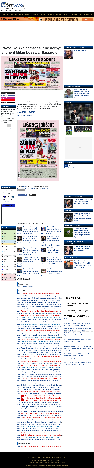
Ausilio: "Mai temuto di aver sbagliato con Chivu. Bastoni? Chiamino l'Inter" (45, 367)
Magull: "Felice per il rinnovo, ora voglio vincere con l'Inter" (39, 380)
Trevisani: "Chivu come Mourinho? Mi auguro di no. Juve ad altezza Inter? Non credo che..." (50, 415)
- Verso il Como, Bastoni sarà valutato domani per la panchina (42, 359)
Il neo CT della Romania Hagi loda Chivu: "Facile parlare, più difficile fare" (44, 378)
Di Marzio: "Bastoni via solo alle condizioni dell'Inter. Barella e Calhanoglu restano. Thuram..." (51, 293)
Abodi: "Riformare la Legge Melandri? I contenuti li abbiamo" (40, 343)
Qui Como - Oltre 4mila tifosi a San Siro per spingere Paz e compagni (43, 394)
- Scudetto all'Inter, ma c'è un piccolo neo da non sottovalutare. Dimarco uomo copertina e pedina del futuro (50, 241)
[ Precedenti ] (8, 201)
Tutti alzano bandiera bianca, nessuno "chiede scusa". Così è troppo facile (45, 439)
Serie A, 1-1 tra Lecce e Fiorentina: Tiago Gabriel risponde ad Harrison (43, 302)
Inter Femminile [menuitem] (84, 14)
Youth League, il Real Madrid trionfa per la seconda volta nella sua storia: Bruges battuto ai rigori (52, 298)
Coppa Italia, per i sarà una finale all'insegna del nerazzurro (43, 387)
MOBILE (60, 457)
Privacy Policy (52, 454)
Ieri (69, 165)
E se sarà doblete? (69, 168)
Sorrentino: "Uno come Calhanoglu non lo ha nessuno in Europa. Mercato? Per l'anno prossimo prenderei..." (55, 409)
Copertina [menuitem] (34, 14)
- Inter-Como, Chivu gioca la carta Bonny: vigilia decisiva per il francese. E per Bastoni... (51, 437)
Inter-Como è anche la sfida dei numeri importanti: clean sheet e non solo (44, 306)
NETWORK (31, 457)
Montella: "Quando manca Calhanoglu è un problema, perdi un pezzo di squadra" (47, 446)
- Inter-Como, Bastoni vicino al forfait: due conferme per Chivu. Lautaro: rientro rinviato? (52, 404)
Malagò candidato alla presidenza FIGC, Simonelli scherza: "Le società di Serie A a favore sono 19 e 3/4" (54, 328)
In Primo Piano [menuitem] (12, 14)
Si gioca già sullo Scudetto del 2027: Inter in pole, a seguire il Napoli (43, 389)
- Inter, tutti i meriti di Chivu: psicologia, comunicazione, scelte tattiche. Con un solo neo (50, 428)
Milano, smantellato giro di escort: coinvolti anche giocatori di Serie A (43, 372)
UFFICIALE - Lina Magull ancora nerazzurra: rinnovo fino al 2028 (42, 411)
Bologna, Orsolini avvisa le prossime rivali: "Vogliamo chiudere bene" (43, 352)
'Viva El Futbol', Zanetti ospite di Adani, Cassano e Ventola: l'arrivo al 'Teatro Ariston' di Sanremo (53, 315)
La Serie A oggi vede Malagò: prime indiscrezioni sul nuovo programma (44, 402)
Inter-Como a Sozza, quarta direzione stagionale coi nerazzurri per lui (43, 374)
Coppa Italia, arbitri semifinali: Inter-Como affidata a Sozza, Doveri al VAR (44, 398)
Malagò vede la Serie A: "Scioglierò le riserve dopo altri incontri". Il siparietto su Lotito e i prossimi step (77, 335)
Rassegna (24, 186)
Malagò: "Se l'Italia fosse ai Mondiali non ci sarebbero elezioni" (43, 357)
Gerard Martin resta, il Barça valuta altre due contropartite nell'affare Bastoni (45, 420)
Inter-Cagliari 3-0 (71, 122)
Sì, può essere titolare (8, 116)
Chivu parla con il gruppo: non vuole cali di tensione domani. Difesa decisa (45, 383)
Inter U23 (68, 258)
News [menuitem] (27, 14)
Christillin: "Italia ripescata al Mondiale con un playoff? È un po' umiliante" (44, 385)
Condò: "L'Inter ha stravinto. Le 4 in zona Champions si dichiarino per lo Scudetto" (47, 424)
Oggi (66, 165)
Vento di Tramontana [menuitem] (55, 14)
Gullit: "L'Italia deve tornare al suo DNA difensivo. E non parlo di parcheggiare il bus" (48, 322)
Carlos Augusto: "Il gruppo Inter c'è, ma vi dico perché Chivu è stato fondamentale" (47, 417)
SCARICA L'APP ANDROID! (26, 112)
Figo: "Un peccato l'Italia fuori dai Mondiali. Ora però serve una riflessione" (45, 376)
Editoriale (68, 47)
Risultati (9, 128)
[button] (9, 125)
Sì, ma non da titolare (8, 118)
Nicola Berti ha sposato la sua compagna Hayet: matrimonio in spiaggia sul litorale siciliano (50, 335)
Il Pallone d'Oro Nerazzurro (74, 241)
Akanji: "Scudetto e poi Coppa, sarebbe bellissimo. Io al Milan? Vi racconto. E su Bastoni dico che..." (53, 426)
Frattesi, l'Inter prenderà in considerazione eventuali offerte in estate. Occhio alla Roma (49, 339)
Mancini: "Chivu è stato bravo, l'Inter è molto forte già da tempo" (41, 370)
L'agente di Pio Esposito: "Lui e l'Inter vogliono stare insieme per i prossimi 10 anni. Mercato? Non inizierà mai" (56, 341)
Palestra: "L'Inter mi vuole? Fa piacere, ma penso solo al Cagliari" (42, 365)
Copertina (68, 86)
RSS (65, 457)
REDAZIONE (38, 457)
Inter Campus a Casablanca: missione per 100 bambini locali (40, 300)
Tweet (32, 195)
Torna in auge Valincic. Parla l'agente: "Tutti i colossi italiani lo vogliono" (44, 391)
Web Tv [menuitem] (66, 14)
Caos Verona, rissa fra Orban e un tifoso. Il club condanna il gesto (42, 354)
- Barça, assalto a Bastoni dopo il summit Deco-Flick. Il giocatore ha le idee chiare (48, 413)
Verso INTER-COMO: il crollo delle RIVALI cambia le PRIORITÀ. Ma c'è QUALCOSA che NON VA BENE (56, 400)
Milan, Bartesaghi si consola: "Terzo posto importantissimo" (40, 346)
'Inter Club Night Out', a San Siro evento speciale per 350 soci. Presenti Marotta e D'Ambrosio (51, 313)
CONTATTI (54, 457)
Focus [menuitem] (21, 14)
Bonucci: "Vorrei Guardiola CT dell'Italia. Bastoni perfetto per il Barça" (43, 361)
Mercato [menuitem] (74, 14)
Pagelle (67, 210)
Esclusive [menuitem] (43, 14)
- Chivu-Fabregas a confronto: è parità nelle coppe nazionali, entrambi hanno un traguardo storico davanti (56, 435)
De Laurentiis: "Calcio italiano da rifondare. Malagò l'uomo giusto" (44, 396)
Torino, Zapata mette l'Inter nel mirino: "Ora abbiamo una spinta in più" (43, 304)
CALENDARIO (46, 457)
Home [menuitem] (3, 14)
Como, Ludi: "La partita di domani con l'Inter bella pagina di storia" (42, 363)
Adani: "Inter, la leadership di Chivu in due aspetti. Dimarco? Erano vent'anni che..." (47, 430)
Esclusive (68, 196)
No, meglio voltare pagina (7, 121)
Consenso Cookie (42, 454)
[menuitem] (91, 14)
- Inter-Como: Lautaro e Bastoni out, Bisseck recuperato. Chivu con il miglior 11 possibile (51, 330)
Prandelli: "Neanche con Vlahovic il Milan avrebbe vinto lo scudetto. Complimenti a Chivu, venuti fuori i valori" (28, 262)
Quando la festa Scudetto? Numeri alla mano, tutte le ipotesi (40, 324)
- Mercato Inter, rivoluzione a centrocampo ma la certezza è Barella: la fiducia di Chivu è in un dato (53, 433)
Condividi (22, 195)
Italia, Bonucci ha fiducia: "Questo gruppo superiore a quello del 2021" (43, 350)
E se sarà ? (27, 287)
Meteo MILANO (8, 205)
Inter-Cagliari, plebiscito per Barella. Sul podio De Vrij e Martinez (41, 407)
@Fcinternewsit (44, 188)
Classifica (5, 228)
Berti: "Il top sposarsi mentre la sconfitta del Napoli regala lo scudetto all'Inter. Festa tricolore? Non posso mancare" (82, 93)
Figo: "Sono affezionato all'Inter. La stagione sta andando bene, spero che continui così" (49, 333)
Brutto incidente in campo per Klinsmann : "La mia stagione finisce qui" (44, 320)
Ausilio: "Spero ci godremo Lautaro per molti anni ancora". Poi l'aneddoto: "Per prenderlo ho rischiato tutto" (55, 317)
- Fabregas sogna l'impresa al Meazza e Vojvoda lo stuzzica (54, 250)
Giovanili (68, 225)
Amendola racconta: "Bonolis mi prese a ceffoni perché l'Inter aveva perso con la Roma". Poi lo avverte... (54, 348)
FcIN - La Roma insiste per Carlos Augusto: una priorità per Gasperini (83, 201)
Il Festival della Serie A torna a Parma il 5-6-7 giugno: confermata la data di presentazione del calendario (54, 326)
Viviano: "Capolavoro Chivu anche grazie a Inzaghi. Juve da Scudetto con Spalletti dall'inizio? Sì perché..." (55, 422)
